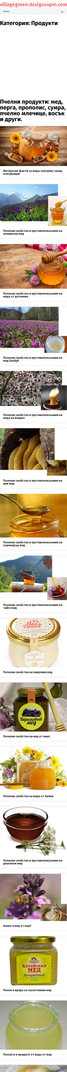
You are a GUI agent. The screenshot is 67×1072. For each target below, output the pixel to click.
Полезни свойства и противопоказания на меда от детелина (32, 295)
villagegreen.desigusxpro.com (33, 4)
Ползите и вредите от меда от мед (27, 1054)
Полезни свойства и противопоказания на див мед (32, 482)
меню (33, 11)
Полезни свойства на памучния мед (27, 672)
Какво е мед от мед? (17, 926)
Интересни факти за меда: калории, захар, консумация (33, 172)
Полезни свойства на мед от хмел (26, 736)
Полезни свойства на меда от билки (28, 796)
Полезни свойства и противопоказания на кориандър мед (32, 544)
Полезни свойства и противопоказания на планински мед (32, 232)
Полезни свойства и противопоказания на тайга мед (32, 606)
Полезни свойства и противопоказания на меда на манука (32, 416)
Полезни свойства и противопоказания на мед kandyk (32, 359)
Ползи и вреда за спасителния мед (27, 990)
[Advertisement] (30, 56)
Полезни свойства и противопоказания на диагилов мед (32, 862)
